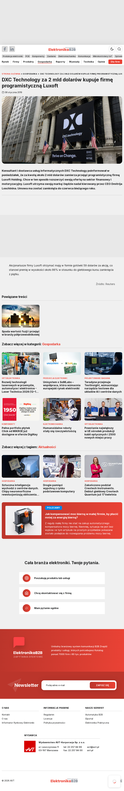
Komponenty (38, 56)
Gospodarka (45, 61)
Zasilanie (51, 56)
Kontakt (6, 714)
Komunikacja (84, 56)
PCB (27, 56)
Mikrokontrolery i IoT (102, 56)
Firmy (16, 61)
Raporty (60, 61)
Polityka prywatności (54, 722)
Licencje (48, 718)
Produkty (28, 61)
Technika (88, 61)
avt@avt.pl (93, 747)
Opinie (101, 61)
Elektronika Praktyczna (97, 722)
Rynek (5, 61)
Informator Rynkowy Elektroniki (18, 722)
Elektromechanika (67, 56)
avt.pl (90, 750)
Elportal (89, 718)
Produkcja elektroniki (13, 56)
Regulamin (49, 714)
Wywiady (74, 61)
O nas (5, 718)
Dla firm (115, 61)
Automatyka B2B (94, 714)
